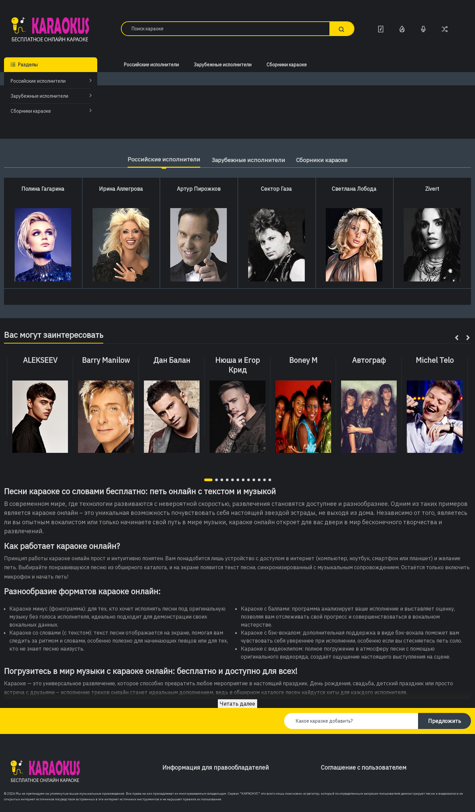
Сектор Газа (276, 188)
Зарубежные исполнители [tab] (247, 160)
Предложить (444, 721)
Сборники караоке (31, 111)
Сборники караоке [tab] (325, 160)
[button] (208, 480)
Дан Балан (171, 360)
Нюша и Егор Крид (237, 364)
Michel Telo (435, 360)
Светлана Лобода (354, 188)
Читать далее (237, 703)
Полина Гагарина (42, 188)
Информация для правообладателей (215, 767)
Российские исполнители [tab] (159, 159)
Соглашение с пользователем (363, 767)
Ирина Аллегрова (121, 188)
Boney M (303, 360)
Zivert (432, 188)
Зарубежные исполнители (39, 96)
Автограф (369, 360)
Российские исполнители (38, 81)
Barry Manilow (106, 360)
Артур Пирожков (199, 188)
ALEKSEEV (40, 360)
